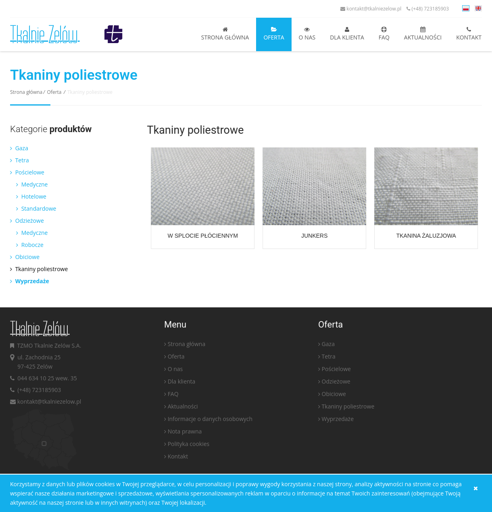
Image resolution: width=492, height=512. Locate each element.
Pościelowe (25, 172)
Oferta (273, 34)
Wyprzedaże (27, 281)
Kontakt (469, 34)
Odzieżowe (25, 220)
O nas (307, 34)
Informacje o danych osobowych (210, 421)
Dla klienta (347, 34)
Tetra (17, 160)
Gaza (17, 148)
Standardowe (34, 208)
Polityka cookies (189, 446)
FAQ (384, 34)
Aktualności (423, 34)
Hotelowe (29, 196)
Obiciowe (23, 257)
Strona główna (225, 34)
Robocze (28, 245)
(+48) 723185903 (428, 8)
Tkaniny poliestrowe (37, 269)
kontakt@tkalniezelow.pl (370, 8)
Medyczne (30, 184)
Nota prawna (185, 433)
